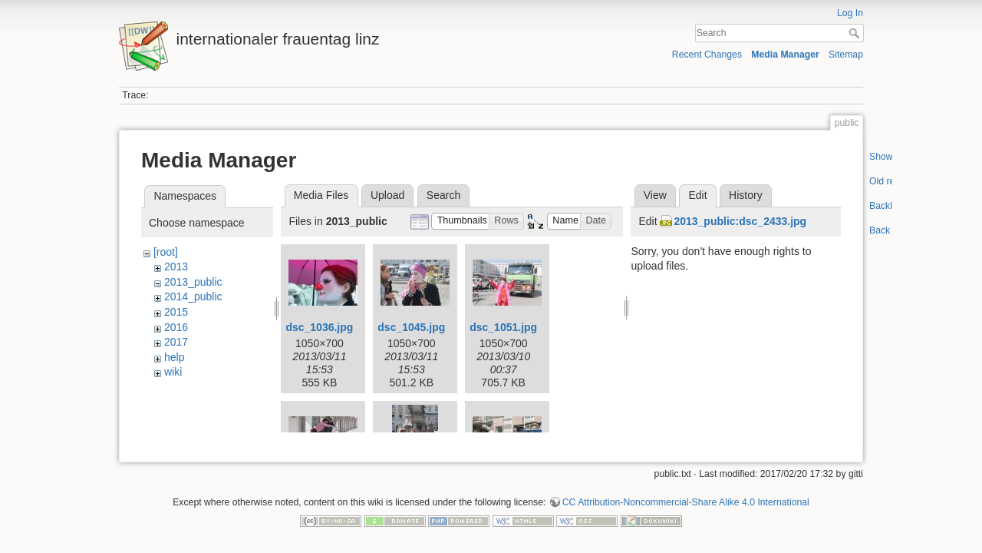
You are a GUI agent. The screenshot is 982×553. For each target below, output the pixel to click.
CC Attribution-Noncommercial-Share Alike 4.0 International (685, 496)
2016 (176, 327)
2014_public (193, 296)
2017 (176, 342)
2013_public (193, 282)
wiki (173, 372)
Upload (387, 195)
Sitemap (846, 54)
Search (856, 33)
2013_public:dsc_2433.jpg (740, 221)
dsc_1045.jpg (411, 327)
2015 (176, 312)
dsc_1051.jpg (503, 327)
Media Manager (785, 54)
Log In (850, 13)
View (655, 195)
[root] (165, 252)
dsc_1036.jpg (319, 327)
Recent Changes (707, 54)
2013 (176, 266)
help (174, 357)
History (746, 195)
